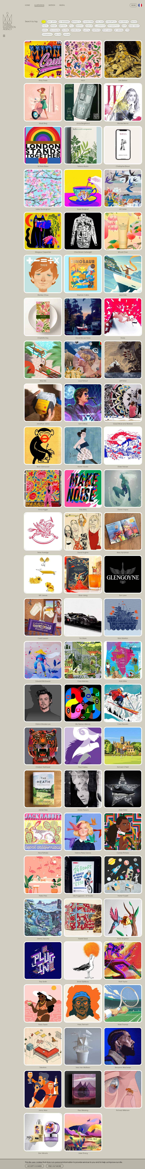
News (133, 5)
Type (127, 30)
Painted (65, 30)
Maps (124, 26)
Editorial (63, 26)
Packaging (55, 30)
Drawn (53, 26)
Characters (88, 22)
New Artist (52, 22)
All (43, 22)
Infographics (113, 26)
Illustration (39, 5)
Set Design (119, 30)
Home (27, 5)
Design (134, 22)
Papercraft (76, 30)
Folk (71, 26)
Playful (86, 30)
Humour (89, 26)
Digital (45, 26)
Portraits (96, 30)
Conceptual (111, 22)
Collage (99, 22)
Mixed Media (134, 26)
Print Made (107, 30)
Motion (52, 5)
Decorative (123, 22)
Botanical (76, 22)
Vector (58, 34)
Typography (47, 34)
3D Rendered (64, 22)
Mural (62, 5)
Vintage (67, 34)
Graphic (79, 26)
